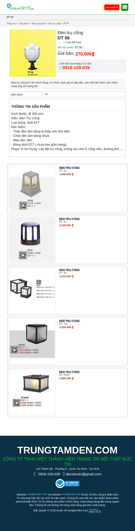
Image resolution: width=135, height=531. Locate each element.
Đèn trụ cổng (55, 23)
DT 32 (62, 170)
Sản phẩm (24, 23)
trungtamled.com (71, 494)
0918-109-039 (75, 67)
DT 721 (63, 323)
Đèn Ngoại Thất (39, 23)
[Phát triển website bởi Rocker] (95, 507)
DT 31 (62, 221)
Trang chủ (11, 23)
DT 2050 (64, 374)
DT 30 (62, 272)
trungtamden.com (37, 494)
